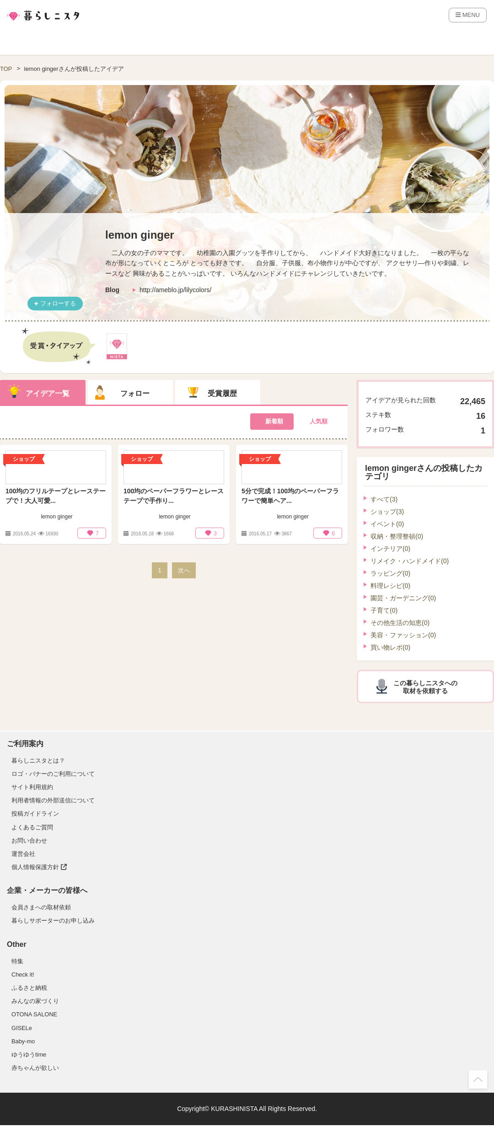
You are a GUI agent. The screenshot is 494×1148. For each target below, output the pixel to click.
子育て (383, 610)
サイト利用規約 (32, 787)
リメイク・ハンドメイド (409, 561)
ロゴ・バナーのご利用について (53, 773)
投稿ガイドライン (35, 813)
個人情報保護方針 (39, 867)
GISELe (21, 1028)
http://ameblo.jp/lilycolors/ (175, 290)
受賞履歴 (222, 393)
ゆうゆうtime (28, 1054)
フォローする (58, 303)
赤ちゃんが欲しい (35, 1067)
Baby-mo (23, 1041)
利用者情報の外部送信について (53, 800)
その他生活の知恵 (400, 622)
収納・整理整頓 (396, 536)
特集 (17, 961)
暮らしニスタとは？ (38, 760)
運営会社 (23, 853)
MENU (468, 14)
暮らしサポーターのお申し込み (53, 920)
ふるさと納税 (29, 987)
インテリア (390, 548)
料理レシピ (390, 585)
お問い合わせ (29, 840)
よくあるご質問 (32, 827)
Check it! (22, 974)
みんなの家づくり (35, 1001)
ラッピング (390, 573)
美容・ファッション (403, 635)
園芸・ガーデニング (403, 598)
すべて (383, 499)
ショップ (387, 511)
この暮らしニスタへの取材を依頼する (425, 686)
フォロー (135, 393)
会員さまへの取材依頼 (41, 907)
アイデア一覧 (48, 393)
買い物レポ (390, 647)
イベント (387, 524)
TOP (6, 68)
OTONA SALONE (34, 1014)
